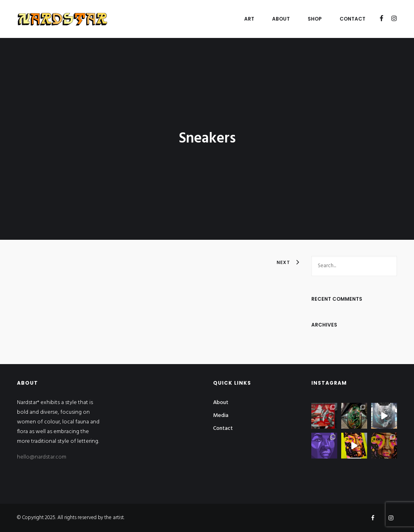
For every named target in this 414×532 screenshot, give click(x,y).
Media (220, 415)
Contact (352, 18)
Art (249, 18)
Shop (315, 18)
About (281, 18)
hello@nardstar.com (41, 457)
